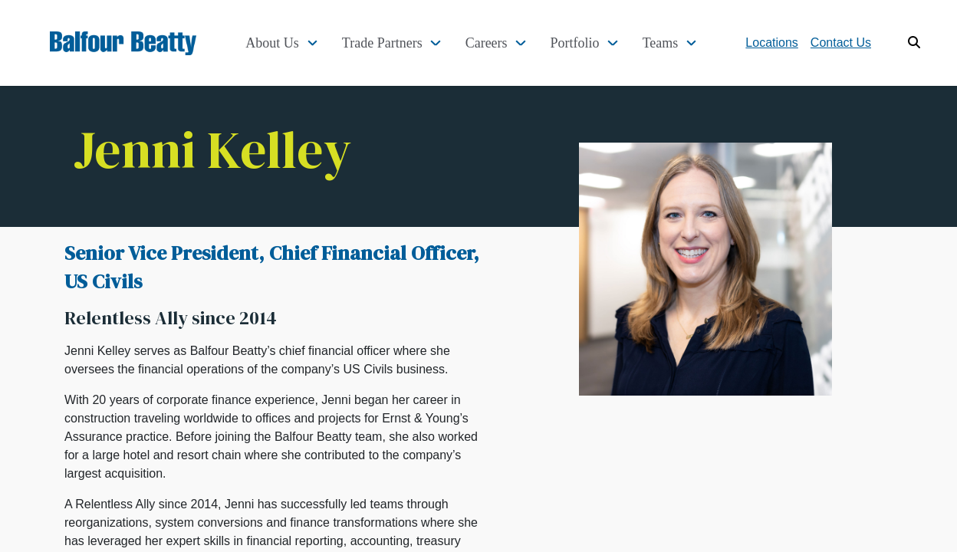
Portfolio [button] (575, 43)
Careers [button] (486, 43)
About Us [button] (272, 43)
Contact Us (841, 42)
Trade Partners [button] (382, 43)
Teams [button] (661, 43)
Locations (771, 42)
